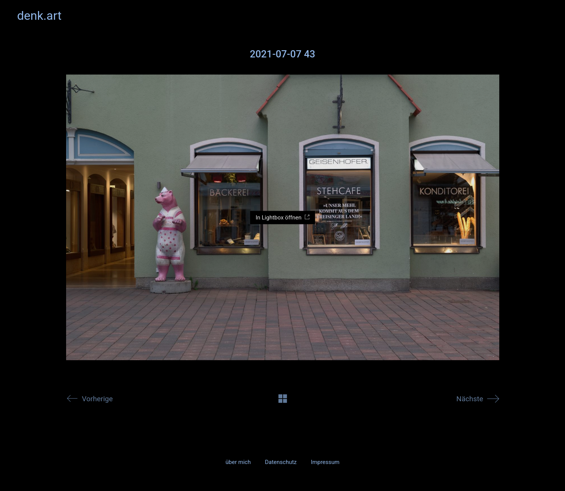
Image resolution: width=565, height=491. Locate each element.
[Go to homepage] (39, 16)
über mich (238, 462)
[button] (543, 15)
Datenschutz (281, 462)
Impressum (325, 462)
